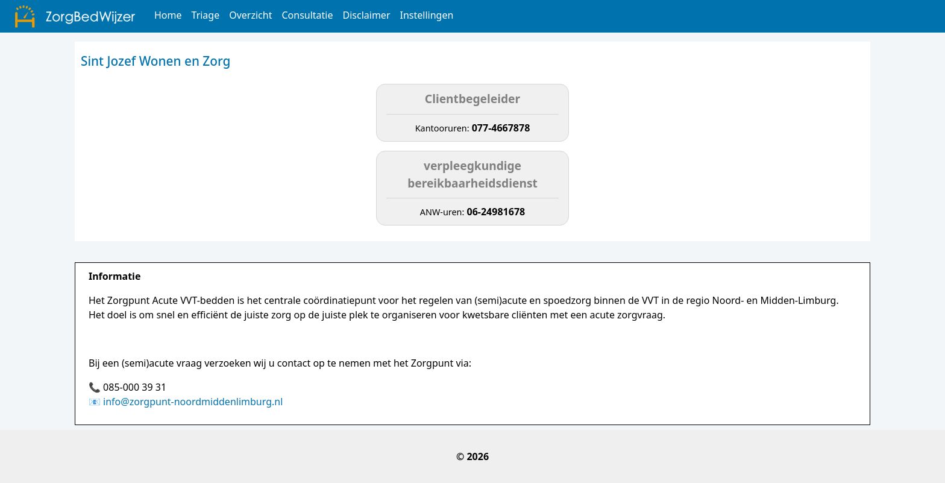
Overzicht (250, 15)
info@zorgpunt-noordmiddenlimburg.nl (193, 401)
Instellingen (427, 15)
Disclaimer (367, 15)
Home (168, 15)
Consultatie (307, 15)
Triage (206, 15)
